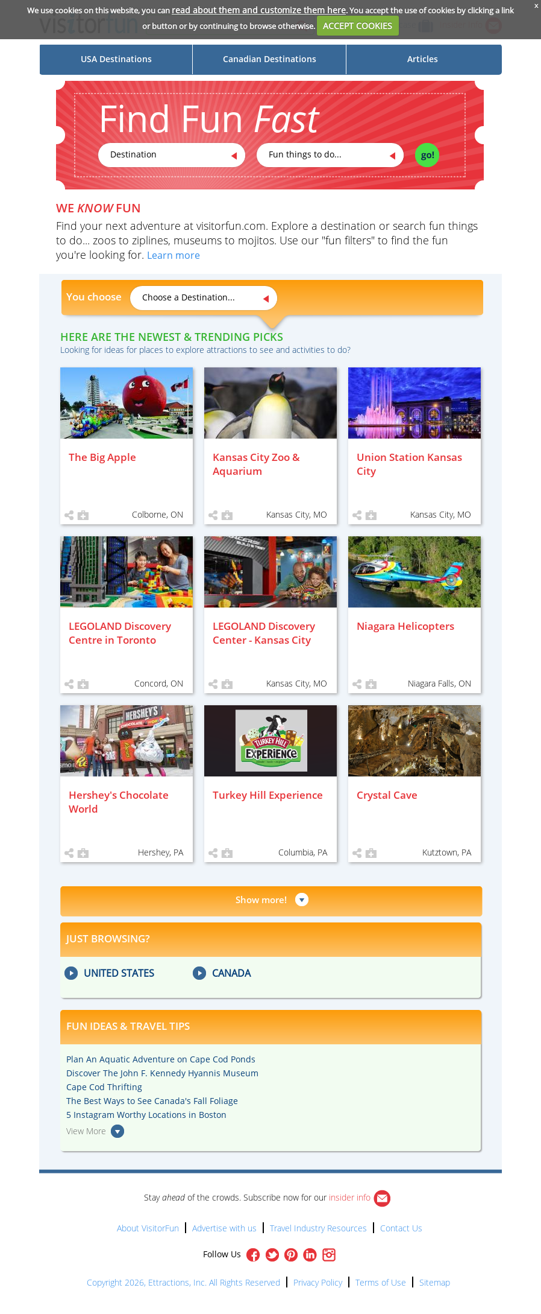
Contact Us (401, 1228)
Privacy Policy (317, 1282)
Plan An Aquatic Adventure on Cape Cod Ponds (160, 1059)
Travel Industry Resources (318, 1228)
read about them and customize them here (259, 10)
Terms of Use (380, 1282)
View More (86, 1131)
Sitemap (434, 1282)
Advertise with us (224, 1228)
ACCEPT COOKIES (357, 25)
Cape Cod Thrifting (104, 1087)
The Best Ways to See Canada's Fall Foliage (152, 1100)
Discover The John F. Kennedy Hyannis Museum (162, 1073)
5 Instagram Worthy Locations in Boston (146, 1114)
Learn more (173, 255)
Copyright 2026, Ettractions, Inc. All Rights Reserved (183, 1282)
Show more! (261, 899)
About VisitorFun (148, 1228)
